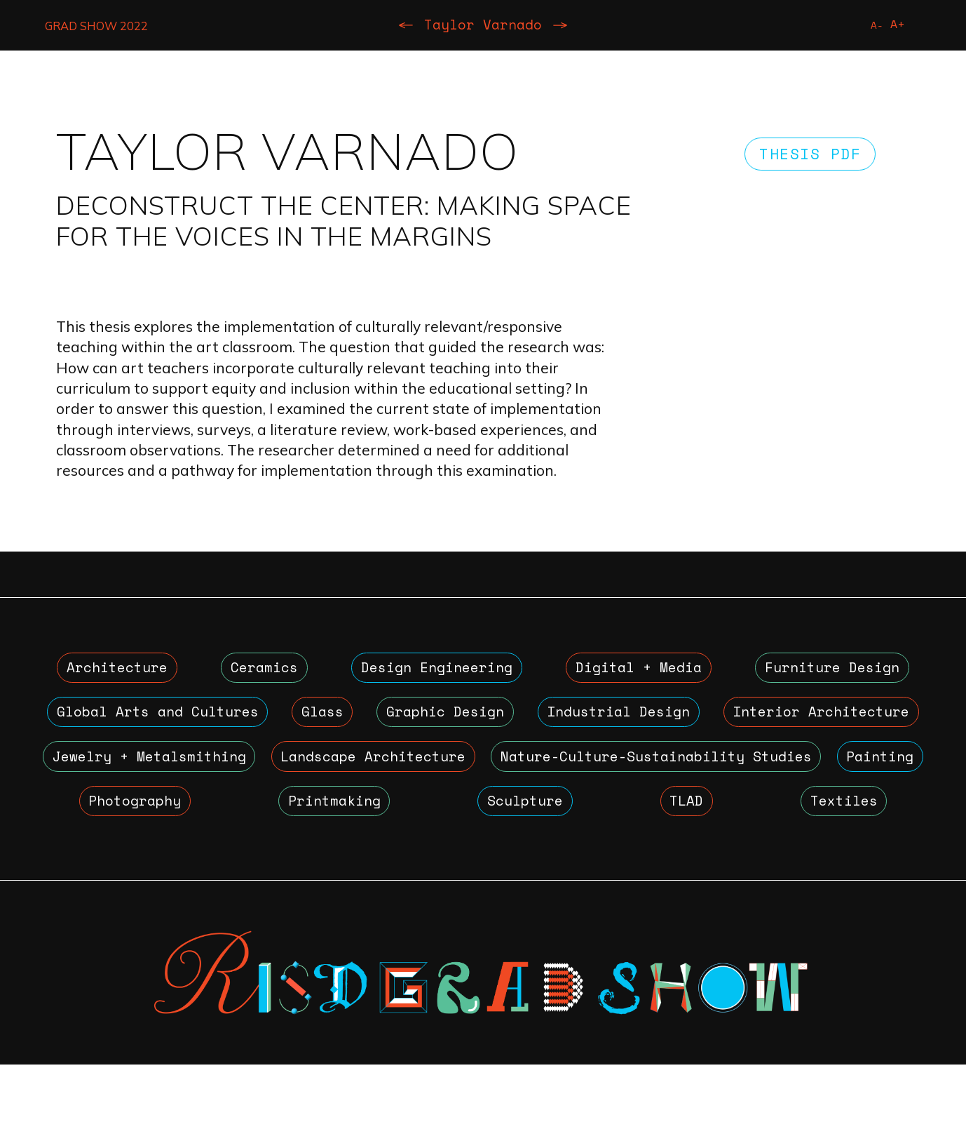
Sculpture (870, 824)
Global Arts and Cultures (188, 723)
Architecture (116, 673)
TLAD (250, 873)
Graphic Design (581, 723)
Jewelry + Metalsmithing (478, 774)
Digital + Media (637, 673)
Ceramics (260, 673)
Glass (407, 723)
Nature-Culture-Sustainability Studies (224, 824)
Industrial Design (810, 723)
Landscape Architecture (781, 774)
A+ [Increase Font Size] (895, 25)
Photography (597, 824)
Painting (469, 824)
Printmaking (738, 824)
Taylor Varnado (483, 26)
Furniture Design (831, 673)
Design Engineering (433, 673)
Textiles (698, 873)
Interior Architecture (179, 774)
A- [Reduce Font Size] (873, 27)
